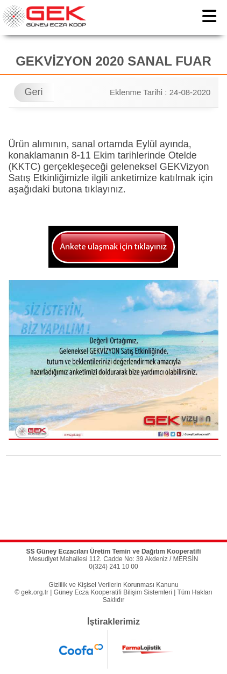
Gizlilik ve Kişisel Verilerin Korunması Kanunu (113, 585)
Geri (34, 92)
